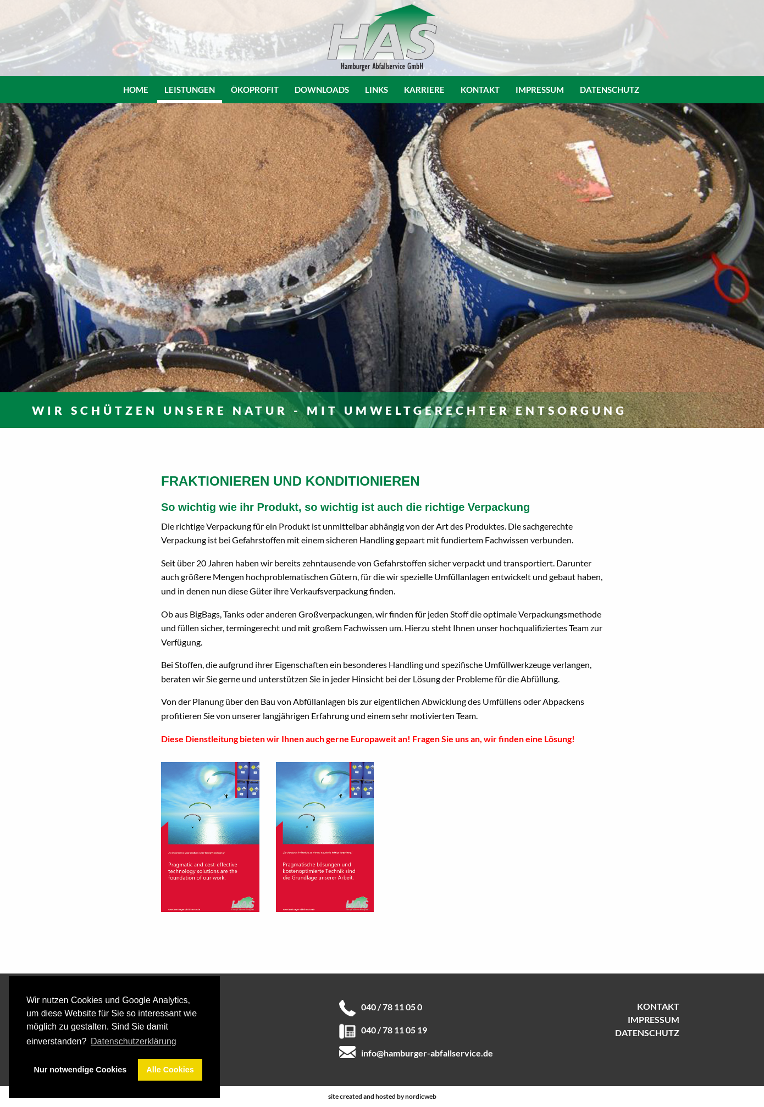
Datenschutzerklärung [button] (133, 1041)
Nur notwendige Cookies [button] (80, 1069)
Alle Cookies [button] (169, 1069)
